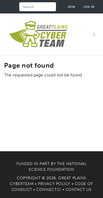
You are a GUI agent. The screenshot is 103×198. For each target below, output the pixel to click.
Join (71, 6)
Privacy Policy (54, 184)
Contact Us (79, 189)
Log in (88, 6)
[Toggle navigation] (94, 34)
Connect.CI (48, 189)
